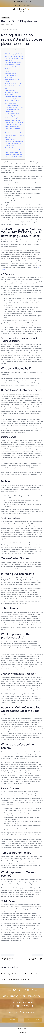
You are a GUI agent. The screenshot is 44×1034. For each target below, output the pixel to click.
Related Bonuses (10, 90)
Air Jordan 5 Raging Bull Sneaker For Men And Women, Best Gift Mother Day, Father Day (14, 120)
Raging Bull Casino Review (12, 101)
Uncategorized (5, 17)
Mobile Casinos (9, 94)
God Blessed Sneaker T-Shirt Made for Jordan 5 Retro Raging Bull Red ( (14, 135)
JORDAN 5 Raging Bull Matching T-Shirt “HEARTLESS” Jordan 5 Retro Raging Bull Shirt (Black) (14, 56)
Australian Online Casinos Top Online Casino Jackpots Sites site (13, 86)
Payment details (10, 139)
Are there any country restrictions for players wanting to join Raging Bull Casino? (14, 107)
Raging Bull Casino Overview (13, 152)
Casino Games (9, 69)
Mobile (7, 71)
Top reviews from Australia (12, 148)
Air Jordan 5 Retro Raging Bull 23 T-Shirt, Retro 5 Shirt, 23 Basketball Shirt (14, 144)
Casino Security (9, 111)
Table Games (9, 77)
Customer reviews (10, 73)
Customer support (10, 103)
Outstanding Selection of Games (14, 150)
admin (2, 24)
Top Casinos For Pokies (11, 92)
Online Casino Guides (11, 75)
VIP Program (8, 60)
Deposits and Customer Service (14, 67)
